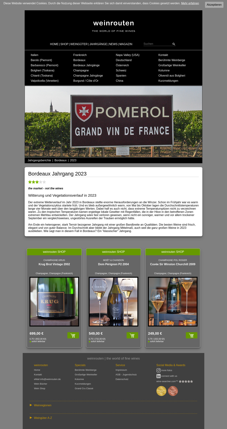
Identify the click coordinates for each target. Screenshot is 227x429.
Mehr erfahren (190, 3)
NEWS (113, 44)
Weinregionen (42, 405)
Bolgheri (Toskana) (42, 70)
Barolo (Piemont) (41, 60)
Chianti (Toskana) (42, 75)
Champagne (81, 70)
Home (37, 370)
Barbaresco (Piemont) (44, 65)
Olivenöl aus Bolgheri (171, 75)
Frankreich (80, 54)
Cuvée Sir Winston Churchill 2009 (172, 264)
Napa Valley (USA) (127, 54)
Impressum (121, 370)
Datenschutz (122, 379)
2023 (73, 160)
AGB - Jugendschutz (126, 374)
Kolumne (164, 70)
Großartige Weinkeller (172, 65)
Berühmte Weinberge (171, 60)
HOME (54, 44)
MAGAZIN (125, 44)
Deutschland (124, 60)
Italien (34, 54)
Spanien (121, 75)
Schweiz (121, 70)
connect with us (166, 376)
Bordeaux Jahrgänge (86, 65)
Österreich (122, 65)
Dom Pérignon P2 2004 (113, 264)
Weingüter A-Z (43, 417)
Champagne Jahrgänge (88, 75)
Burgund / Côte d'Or (85, 80)
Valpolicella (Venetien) (45, 80)
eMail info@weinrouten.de (47, 379)
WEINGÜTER (79, 44)
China (119, 80)
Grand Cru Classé (84, 388)
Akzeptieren (214, 4)
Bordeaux (79, 60)
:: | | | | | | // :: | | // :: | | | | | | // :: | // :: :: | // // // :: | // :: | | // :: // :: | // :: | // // (113, 405)
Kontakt (163, 54)
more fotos (164, 370)
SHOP (64, 44)
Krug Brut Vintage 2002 (54, 264)
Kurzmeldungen (168, 80)
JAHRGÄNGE (98, 44)
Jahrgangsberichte (39, 160)
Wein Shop (39, 388)
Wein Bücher (40, 383)
